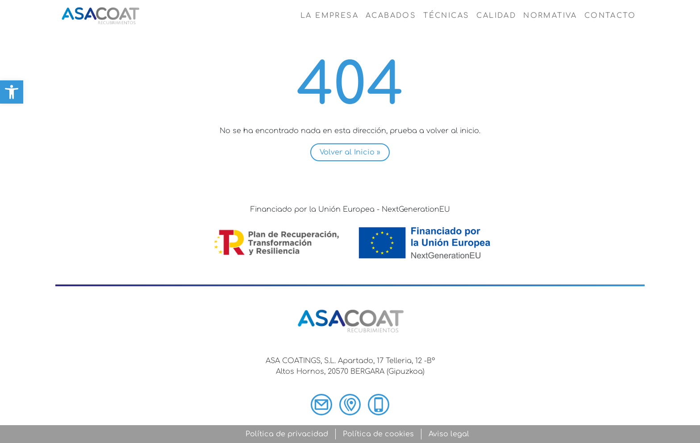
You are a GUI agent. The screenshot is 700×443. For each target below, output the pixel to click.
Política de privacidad (287, 434)
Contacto (610, 16)
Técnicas (446, 16)
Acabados (391, 16)
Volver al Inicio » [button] (350, 152)
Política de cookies (378, 434)
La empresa (329, 16)
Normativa (550, 16)
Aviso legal (449, 434)
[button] (11, 92)
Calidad (496, 16)
